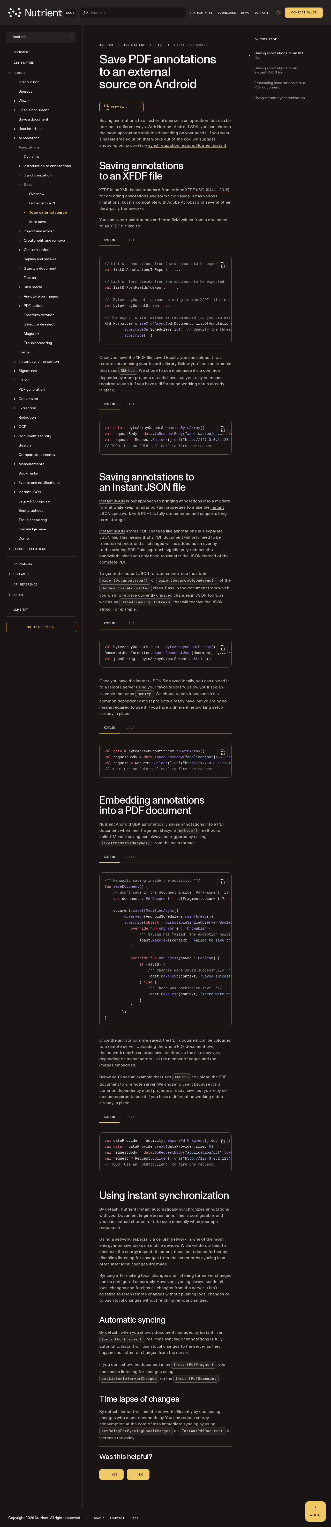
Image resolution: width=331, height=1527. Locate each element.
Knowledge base (32, 529)
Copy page (116, 107)
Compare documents (37, 454)
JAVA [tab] (130, 240)
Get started (23, 62)
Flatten (30, 277)
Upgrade (26, 91)
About (99, 1518)
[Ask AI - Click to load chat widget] (315, 1511)
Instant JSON (112, 501)
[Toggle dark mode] (278, 13)
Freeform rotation (39, 315)
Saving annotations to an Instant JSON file (275, 70)
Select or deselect (39, 324)
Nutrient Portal (41, 626)
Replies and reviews (40, 259)
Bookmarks (28, 473)
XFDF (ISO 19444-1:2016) (207, 190)
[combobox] (139, 107)
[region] (165, 300)
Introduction (29, 82)
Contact (117, 1518)
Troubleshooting (38, 342)
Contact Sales (304, 12)
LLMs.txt (20, 609)
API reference (25, 584)
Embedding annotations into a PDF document (279, 85)
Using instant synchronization (279, 97)
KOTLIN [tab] (109, 240)
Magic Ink (31, 333)
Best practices (31, 510)
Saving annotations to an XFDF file (280, 55)
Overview (20, 52)
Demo (24, 538)
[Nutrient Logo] (42, 12)
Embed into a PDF (44, 203)
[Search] (133, 13)
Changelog (22, 563)
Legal (135, 1518)
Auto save (37, 221)
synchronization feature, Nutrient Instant (187, 145)
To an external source (48, 212)
